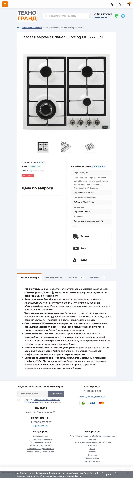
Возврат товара (92, 458)
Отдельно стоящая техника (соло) (41, 452)
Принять (109, 474)
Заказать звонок (101, 17)
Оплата (92, 452)
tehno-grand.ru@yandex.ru (92, 397)
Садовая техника (40, 436)
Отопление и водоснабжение (40, 449)
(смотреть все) (98, 166)
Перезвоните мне (40, 426)
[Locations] (112, 4)
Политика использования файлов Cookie (92, 442)
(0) (31, 171)
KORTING (41, 162)
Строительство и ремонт (41, 439)
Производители (92, 461)
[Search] (46, 16)
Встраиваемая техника (32, 28)
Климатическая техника (40, 445)
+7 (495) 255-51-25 (103, 14)
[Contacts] (120, 4)
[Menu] (5, 4)
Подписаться (56, 394)
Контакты (92, 455)
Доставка (92, 445)
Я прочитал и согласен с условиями (41, 401)
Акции (92, 449)
